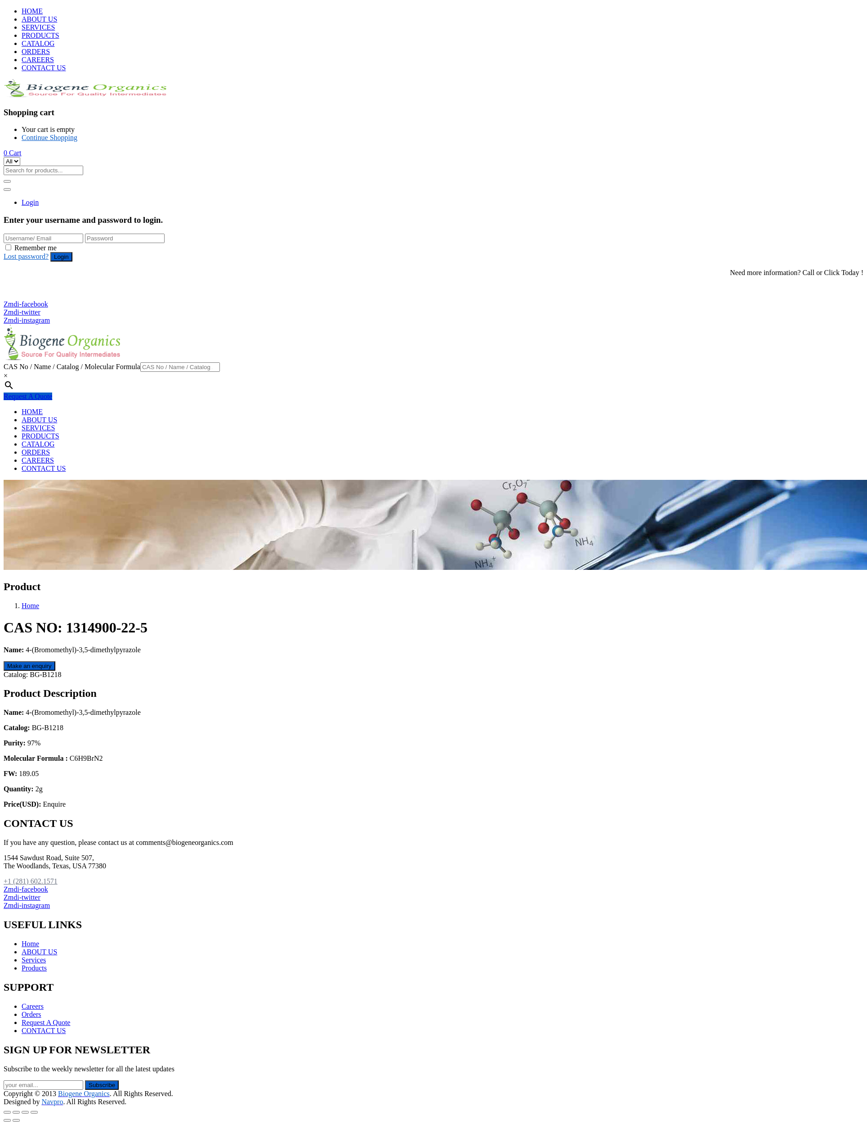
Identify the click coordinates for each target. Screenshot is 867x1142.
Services (34, 960)
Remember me (35, 248)
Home (30, 605)
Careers (33, 1006)
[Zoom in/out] (34, 1112)
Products (34, 968)
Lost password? (26, 256)
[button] (13, 153)
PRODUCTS (40, 35)
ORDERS (36, 51)
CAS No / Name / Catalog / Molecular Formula (72, 366)
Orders (31, 1014)
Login (30, 202)
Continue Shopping (49, 137)
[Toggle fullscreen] (25, 1112)
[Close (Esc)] (7, 1112)
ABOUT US (39, 19)
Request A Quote (28, 396)
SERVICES (38, 27)
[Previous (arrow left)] (7, 1120)
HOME (32, 11)
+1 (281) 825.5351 (35, 296)
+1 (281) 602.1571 (35, 288)
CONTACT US (44, 68)
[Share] (16, 1112)
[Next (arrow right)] (16, 1120)
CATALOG (38, 43)
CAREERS (38, 59)
